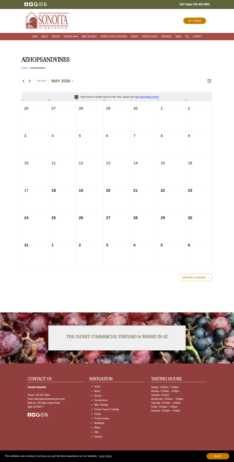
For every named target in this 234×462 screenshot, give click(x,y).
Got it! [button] (217, 456)
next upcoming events (147, 97)
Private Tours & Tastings (113, 36)
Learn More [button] (105, 456)
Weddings (166, 36)
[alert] (117, 96)
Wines (178, 36)
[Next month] (30, 81)
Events (134, 36)
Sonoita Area (71, 36)
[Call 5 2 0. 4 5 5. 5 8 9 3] (201, 4)
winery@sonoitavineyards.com (49, 398)
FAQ (187, 36)
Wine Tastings (89, 36)
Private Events (150, 36)
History (56, 36)
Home (35, 36)
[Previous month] (23, 81)
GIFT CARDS (194, 20)
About (44, 36)
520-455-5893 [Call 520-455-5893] (42, 395)
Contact (197, 36)
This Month (41, 81)
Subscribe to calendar (194, 277)
